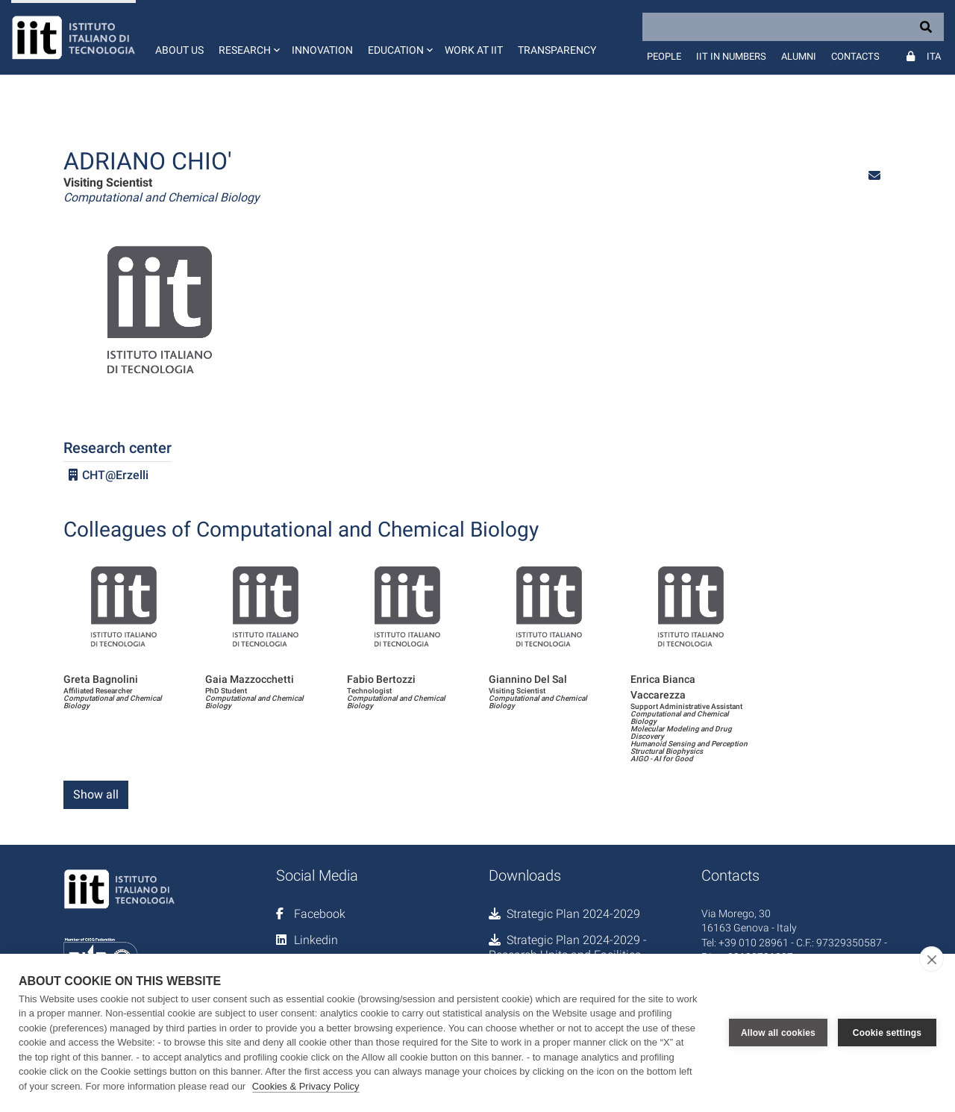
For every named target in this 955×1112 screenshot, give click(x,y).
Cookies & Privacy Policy (306, 1086)
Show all (96, 794)
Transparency (557, 50)
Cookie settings (887, 1033)
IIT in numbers (731, 56)
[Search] (793, 27)
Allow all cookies (778, 1033)
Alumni (798, 56)
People (664, 56)
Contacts (855, 56)
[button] (247, 37)
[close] (931, 959)
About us (179, 50)
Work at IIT (474, 50)
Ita (934, 56)
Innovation (322, 50)
